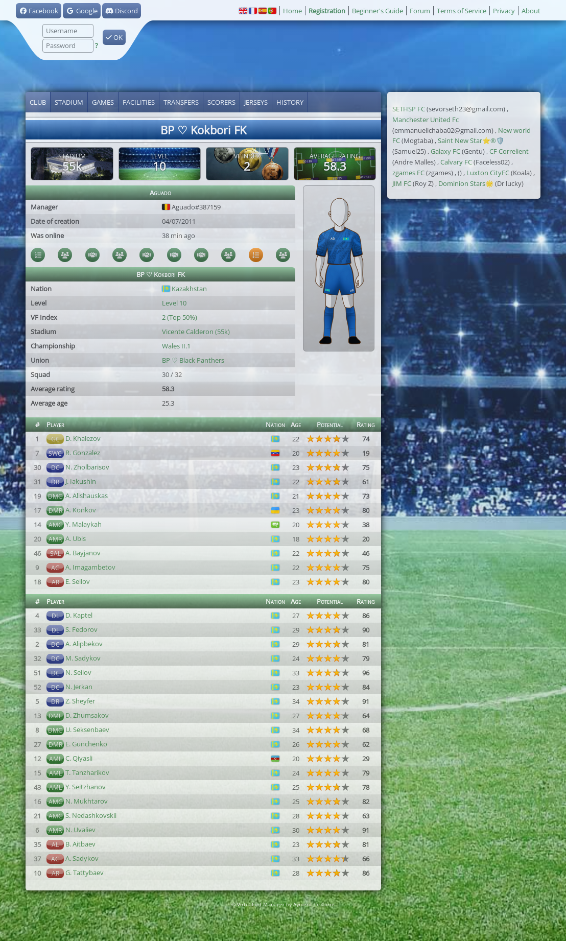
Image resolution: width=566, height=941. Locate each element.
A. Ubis (75, 538)
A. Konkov (80, 509)
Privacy (504, 10)
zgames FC (408, 172)
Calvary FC (456, 162)
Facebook (38, 10)
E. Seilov (77, 581)
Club (38, 102)
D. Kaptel (78, 615)
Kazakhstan (184, 288)
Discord (121, 10)
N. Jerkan (78, 686)
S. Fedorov (81, 629)
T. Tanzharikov (87, 772)
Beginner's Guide (377, 10)
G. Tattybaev (84, 872)
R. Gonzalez (82, 452)
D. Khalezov (83, 438)
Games (103, 102)
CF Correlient (509, 151)
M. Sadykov (83, 658)
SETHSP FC (408, 108)
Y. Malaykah (83, 524)
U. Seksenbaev (87, 729)
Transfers (181, 102)
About (531, 10)
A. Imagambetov (90, 567)
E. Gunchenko (86, 743)
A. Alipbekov (84, 643)
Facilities (139, 102)
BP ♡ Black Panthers (193, 360)
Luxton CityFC (487, 172)
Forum (420, 10)
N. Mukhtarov (86, 801)
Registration (327, 10)
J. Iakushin (80, 481)
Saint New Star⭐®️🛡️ (471, 140)
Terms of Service (461, 10)
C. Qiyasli (78, 758)
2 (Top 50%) (179, 317)
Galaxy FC (445, 151)
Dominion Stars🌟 (465, 183)
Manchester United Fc (425, 119)
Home (292, 10)
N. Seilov (78, 672)
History (289, 102)
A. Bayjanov (83, 552)
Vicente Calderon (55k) (196, 331)
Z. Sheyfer (80, 700)
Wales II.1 (176, 345)
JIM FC (401, 183)
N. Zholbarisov (87, 467)
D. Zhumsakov (87, 715)
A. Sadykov (82, 858)
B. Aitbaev (80, 844)
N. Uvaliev (80, 829)
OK (114, 37)
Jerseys (256, 102)
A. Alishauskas (86, 495)
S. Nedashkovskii (90, 815)
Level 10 (174, 303)
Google (81, 10)
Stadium (69, 102)
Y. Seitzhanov (85, 786)
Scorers (221, 102)
